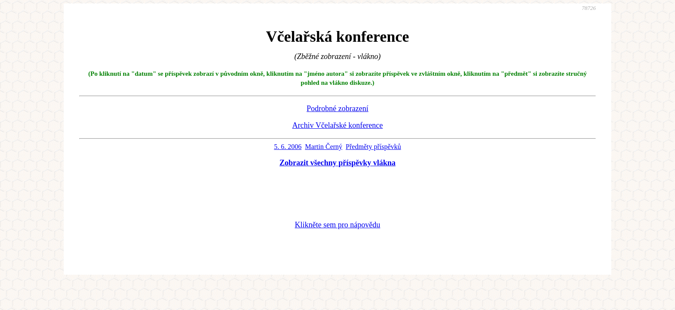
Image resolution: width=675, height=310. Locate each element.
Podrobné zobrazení (337, 108)
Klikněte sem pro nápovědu (337, 224)
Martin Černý (323, 146)
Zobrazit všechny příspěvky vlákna (337, 162)
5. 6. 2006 (287, 146)
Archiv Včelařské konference (337, 125)
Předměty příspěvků (373, 146)
